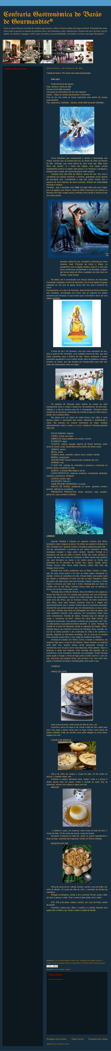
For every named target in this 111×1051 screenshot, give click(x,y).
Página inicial (77, 1039)
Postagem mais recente (56, 1039)
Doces (57, 969)
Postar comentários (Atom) (60, 1044)
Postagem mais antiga (97, 1039)
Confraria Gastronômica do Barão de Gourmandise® (52, 18)
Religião (62, 969)
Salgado (67, 969)
